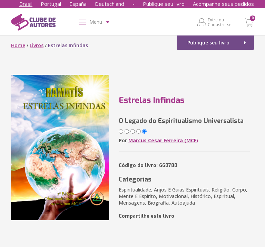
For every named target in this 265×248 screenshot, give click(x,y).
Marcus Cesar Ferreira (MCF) (163, 140)
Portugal (51, 3)
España (78, 3)
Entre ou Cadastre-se (220, 22)
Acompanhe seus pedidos (223, 3)
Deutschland (109, 3)
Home (18, 45)
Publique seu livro (164, 3)
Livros (36, 45)
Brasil (25, 3)
